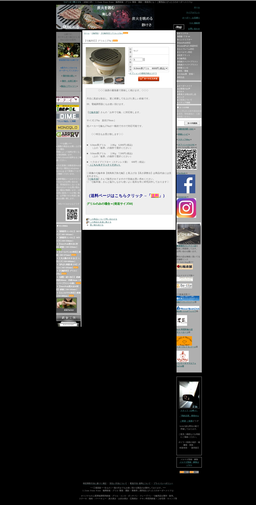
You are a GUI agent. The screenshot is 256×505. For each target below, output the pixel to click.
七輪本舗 (93, 112)
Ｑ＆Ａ (181, 91)
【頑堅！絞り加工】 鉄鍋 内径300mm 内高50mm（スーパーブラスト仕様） (68, 280)
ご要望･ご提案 (186, 421)
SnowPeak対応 (184, 43)
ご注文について (185, 100)
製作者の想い (69, 76)
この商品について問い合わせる (103, 219)
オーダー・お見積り (191, 18)
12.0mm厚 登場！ (186, 74)
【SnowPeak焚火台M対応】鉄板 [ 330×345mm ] (67, 288)
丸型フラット (184, 55)
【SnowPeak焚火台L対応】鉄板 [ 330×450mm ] (67, 246)
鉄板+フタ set (184, 36)
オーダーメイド (185, 86)
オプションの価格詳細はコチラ (143, 73)
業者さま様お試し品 (187, 94)
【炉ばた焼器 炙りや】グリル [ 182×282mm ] (68, 266)
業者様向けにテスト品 (186, 246)
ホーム (86, 33)
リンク (181, 97)
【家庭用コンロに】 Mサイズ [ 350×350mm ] (68, 239)
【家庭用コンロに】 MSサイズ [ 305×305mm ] (68, 233)
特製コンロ (183, 68)
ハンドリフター (185, 39)
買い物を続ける (97, 225)
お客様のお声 (184, 89)
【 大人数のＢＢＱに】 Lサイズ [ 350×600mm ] (68, 260)
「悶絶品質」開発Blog (189, 416)
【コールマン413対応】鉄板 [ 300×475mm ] (68, 253)
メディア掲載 (184, 102)
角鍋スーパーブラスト (188, 65)
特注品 (181, 77)
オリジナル (183, 33)
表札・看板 (183, 71)
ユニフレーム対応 (186, 49)
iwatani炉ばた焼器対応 (188, 46)
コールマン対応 (185, 52)
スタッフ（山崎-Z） (189, 409)
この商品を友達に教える (100, 222)
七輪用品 (95, 33)
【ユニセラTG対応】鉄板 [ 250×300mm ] (68, 294)
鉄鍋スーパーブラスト (188, 61)
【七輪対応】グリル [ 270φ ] (66, 272)
